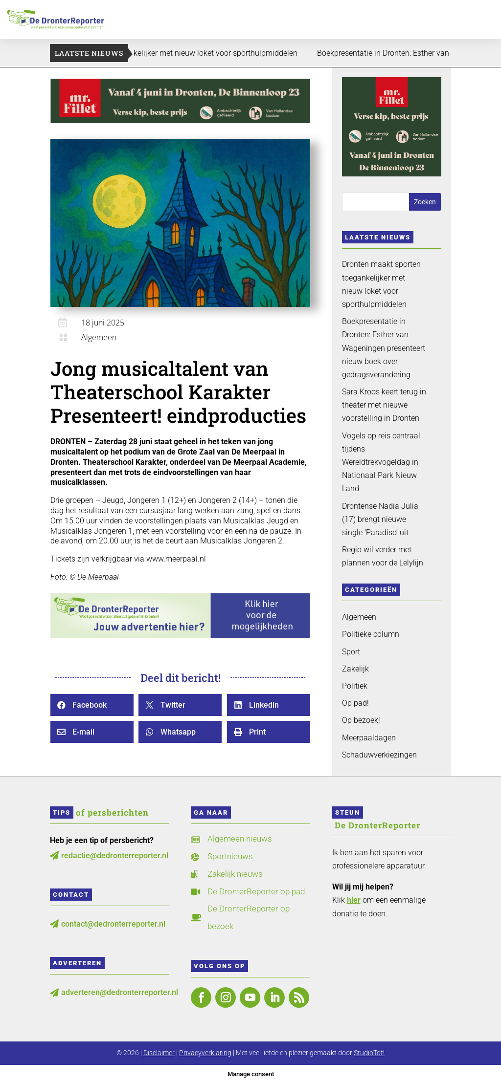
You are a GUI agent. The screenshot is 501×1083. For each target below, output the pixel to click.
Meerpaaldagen (369, 737)
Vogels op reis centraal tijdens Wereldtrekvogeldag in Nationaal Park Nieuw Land (381, 462)
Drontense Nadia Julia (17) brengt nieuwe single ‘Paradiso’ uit (380, 519)
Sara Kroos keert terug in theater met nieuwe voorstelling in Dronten (384, 405)
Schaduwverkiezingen (379, 754)
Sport (351, 651)
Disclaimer (159, 1053)
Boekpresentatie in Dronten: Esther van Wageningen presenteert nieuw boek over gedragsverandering (383, 348)
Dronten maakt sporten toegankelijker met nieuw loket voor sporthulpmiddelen (219, 53)
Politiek (354, 686)
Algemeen (98, 337)
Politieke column (370, 634)
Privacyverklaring (205, 1053)
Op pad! (355, 703)
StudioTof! (369, 1053)
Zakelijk (355, 668)
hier (354, 900)
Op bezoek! (361, 720)
